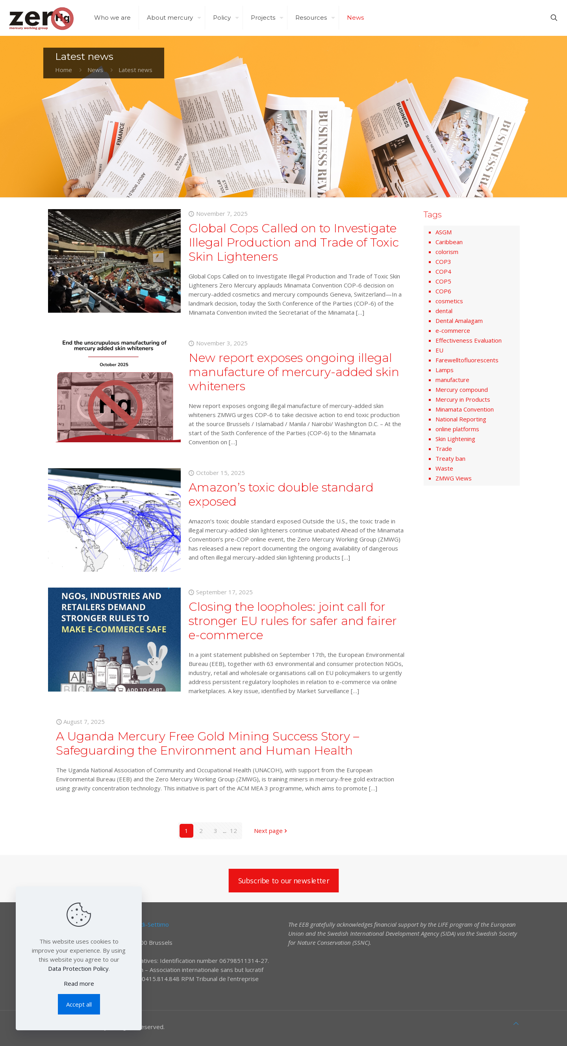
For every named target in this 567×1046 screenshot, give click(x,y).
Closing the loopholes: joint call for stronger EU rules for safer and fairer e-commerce (293, 620)
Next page (271, 831)
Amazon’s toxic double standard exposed (281, 494)
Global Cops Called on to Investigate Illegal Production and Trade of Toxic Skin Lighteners (294, 242)
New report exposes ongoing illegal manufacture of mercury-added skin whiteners (294, 372)
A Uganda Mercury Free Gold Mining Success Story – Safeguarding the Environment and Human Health (207, 743)
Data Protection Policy (78, 968)
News (95, 70)
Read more (79, 983)
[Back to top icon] (516, 1023)
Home (63, 70)
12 (233, 831)
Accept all (79, 1004)
